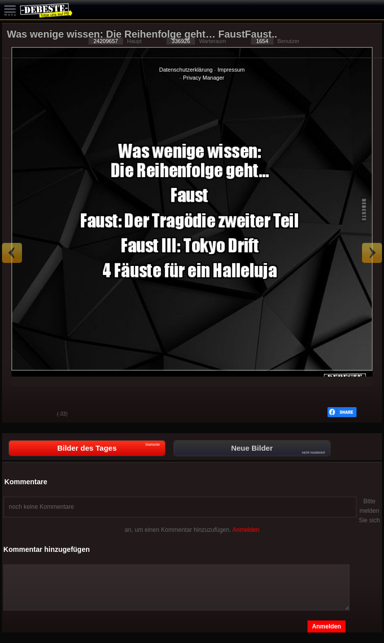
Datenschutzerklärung (185, 70)
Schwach (42, 415)
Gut (17, 415)
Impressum (231, 70)
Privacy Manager (203, 78)
